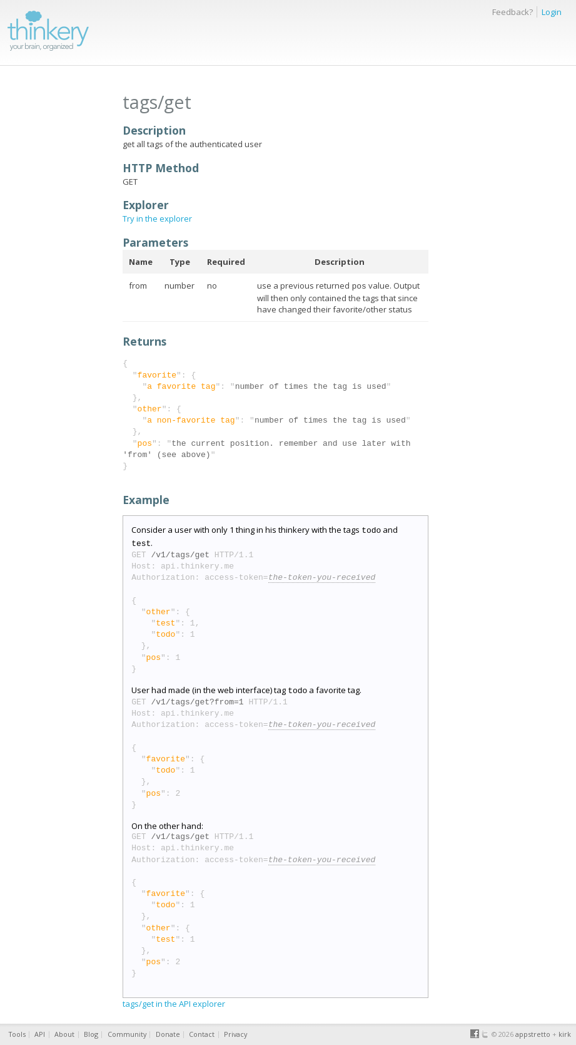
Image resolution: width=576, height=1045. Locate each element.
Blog (91, 1034)
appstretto (532, 1034)
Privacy (235, 1034)
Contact (202, 1034)
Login (552, 12)
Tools (17, 1034)
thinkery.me (48, 29)
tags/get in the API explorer (174, 998)
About (64, 1034)
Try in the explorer (157, 218)
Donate (168, 1034)
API (39, 1034)
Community (127, 1034)
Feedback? (512, 12)
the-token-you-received (322, 574)
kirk (564, 1034)
